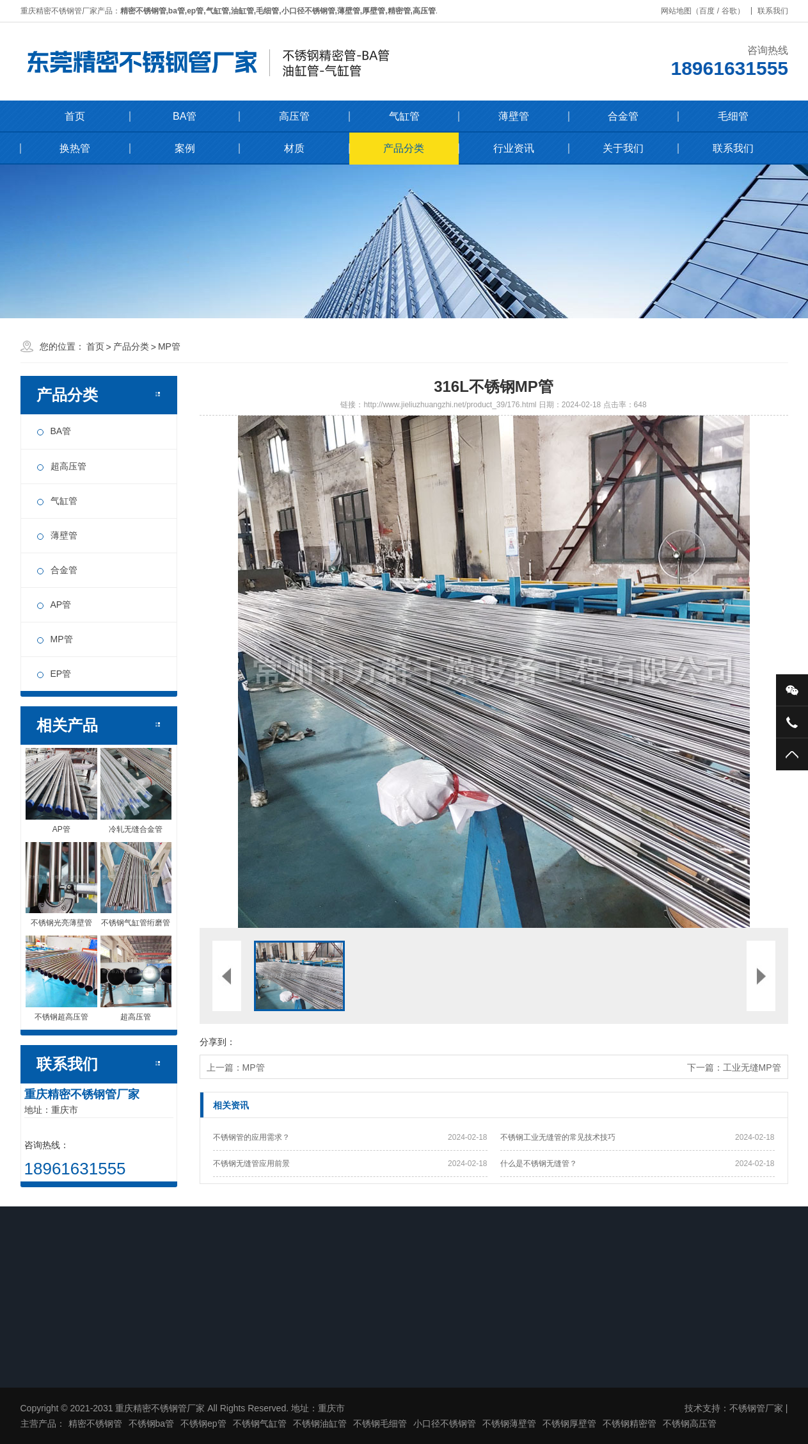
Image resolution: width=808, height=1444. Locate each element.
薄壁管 (513, 116)
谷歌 (733, 10)
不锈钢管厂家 (756, 1408)
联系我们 (776, 10)
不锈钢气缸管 (260, 1423)
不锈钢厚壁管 (569, 1423)
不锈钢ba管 (152, 1423)
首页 (75, 116)
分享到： (217, 1042)
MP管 (169, 346)
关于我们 (623, 148)
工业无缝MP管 (752, 1067)
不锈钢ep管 (203, 1423)
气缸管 (404, 116)
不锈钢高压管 (690, 1423)
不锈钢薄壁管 (509, 1423)
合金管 (623, 116)
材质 (294, 148)
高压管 (294, 116)
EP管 (61, 674)
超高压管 (68, 466)
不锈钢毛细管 (380, 1423)
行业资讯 (513, 148)
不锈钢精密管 (629, 1423)
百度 (711, 10)
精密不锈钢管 (95, 1423)
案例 (185, 148)
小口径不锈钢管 (444, 1423)
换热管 (74, 148)
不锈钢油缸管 (320, 1423)
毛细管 (733, 116)
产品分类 (403, 148)
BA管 (184, 116)
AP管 (61, 604)
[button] (347, 672)
